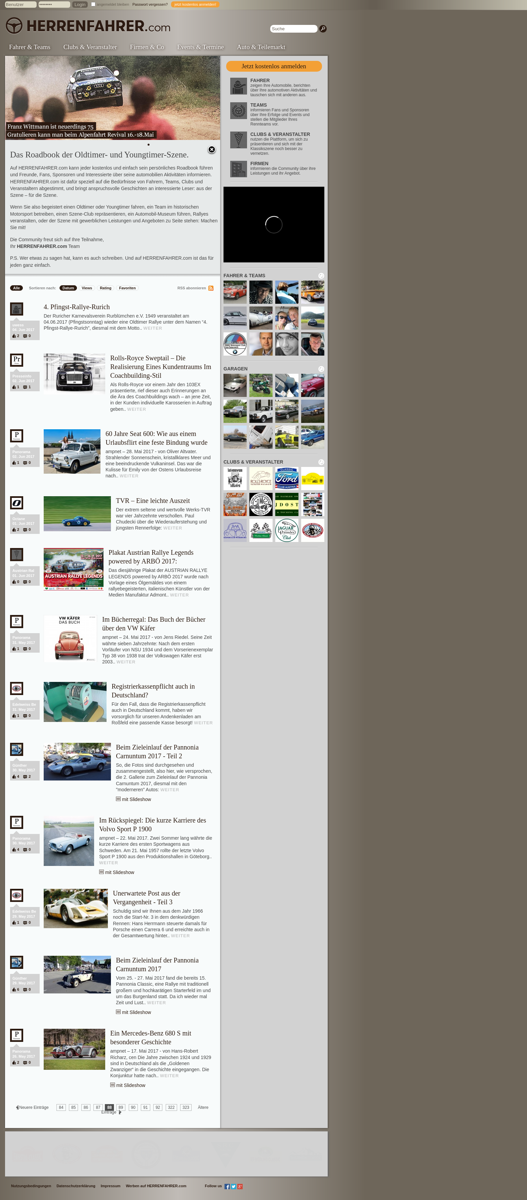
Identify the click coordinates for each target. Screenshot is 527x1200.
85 (73, 1107)
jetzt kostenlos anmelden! (195, 4)
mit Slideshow (136, 799)
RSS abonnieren (191, 288)
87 (98, 1107)
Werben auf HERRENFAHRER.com (156, 1186)
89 (121, 1107)
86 (86, 1107)
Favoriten (127, 288)
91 (145, 1107)
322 (171, 1107)
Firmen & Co (147, 46)
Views (87, 288)
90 (133, 1107)
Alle (16, 288)
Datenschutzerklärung (75, 1186)
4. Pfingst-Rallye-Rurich (77, 307)
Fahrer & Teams (29, 46)
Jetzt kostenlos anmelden (274, 66)
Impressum (111, 1186)
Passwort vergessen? (150, 4)
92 (158, 1107)
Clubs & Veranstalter (90, 46)
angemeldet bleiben (113, 4)
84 (61, 1107)
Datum (68, 288)
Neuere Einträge (34, 1107)
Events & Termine (200, 46)
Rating (105, 288)
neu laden (321, 276)
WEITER (152, 328)
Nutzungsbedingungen (31, 1186)
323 (186, 1107)
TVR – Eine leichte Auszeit (153, 500)
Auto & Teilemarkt (261, 46)
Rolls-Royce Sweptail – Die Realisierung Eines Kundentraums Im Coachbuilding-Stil (160, 366)
